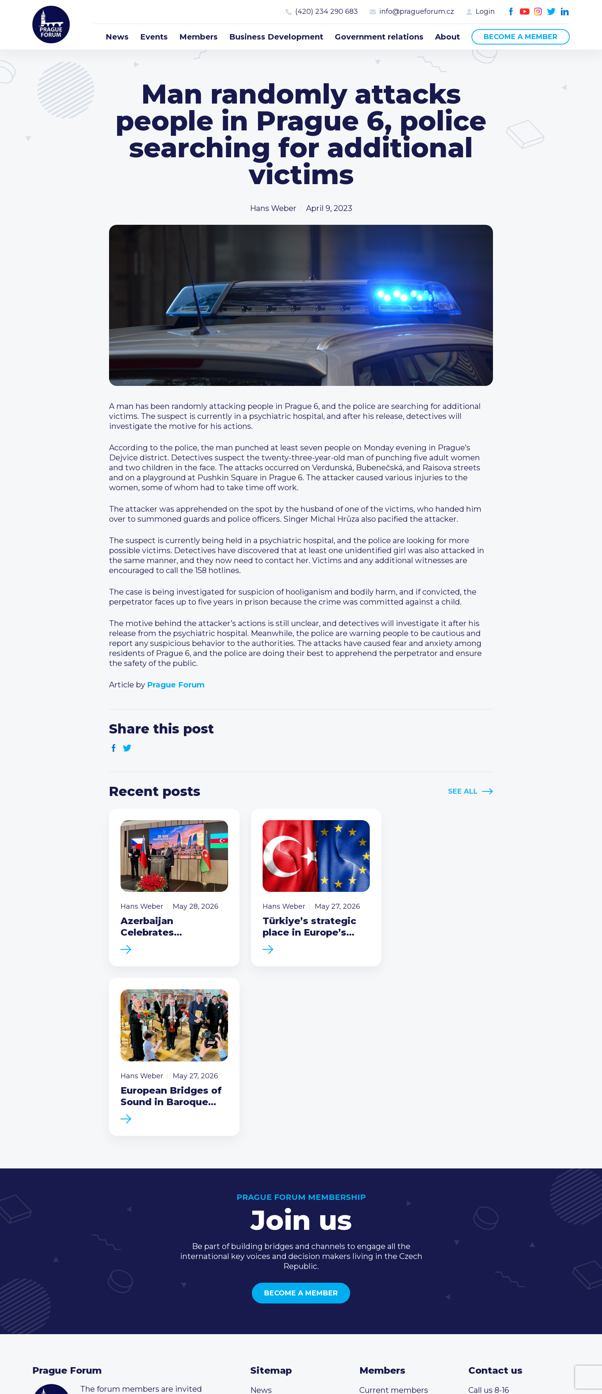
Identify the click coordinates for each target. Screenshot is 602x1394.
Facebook (511, 11)
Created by (301, 1368)
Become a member (520, 37)
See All (463, 791)
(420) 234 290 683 (326, 11)
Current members (393, 1224)
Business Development (276, 36)
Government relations (379, 36)
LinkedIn (565, 11)
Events (154, 36)
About (447, 36)
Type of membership (399, 1236)
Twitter (551, 11)
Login (485, 11)
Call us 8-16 (488, 1224)
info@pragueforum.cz (416, 11)
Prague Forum (51, 25)
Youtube (524, 11)
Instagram (538, 11)
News (117, 36)
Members (198, 36)
